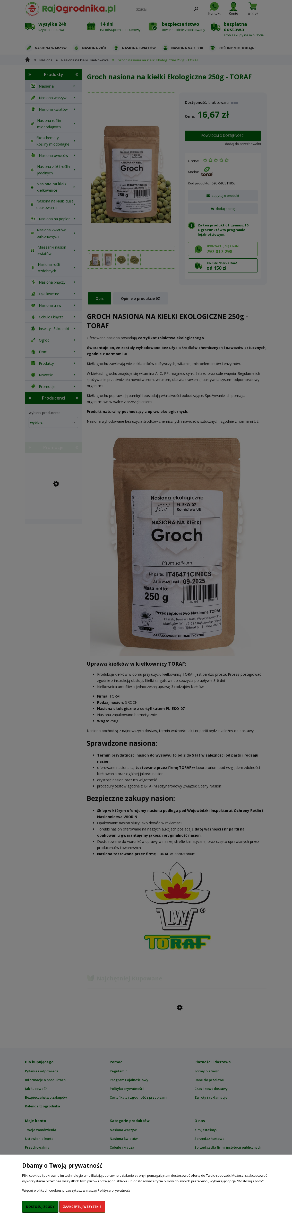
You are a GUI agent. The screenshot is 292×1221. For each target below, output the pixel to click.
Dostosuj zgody (40, 1207)
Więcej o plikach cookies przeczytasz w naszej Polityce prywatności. (77, 1190)
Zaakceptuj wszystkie (82, 1207)
